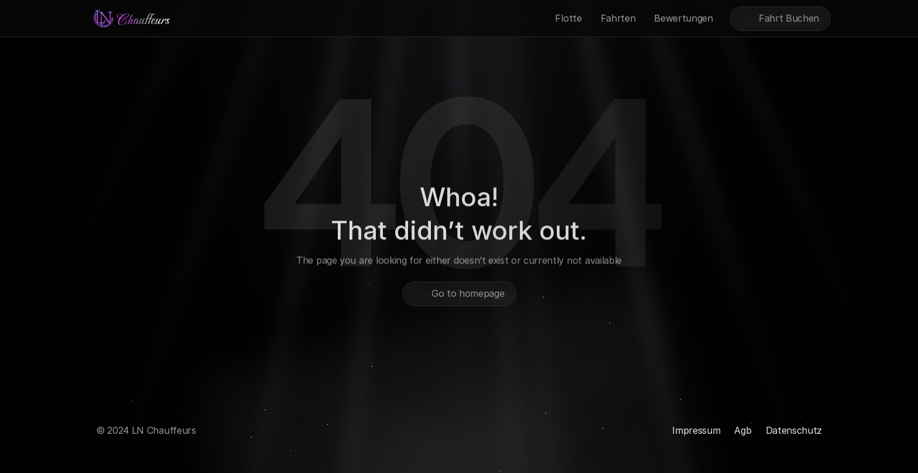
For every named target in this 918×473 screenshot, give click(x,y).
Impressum (696, 430)
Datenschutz (794, 430)
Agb (742, 430)
